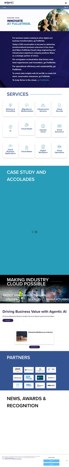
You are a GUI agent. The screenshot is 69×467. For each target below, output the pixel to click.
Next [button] (36, 232)
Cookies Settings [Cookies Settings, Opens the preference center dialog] (51, 457)
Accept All (51, 464)
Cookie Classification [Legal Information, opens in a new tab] (17, 458)
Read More (8, 320)
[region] (34, 461)
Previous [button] (33, 232)
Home (4, 7)
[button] (65, 7)
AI (10, 130)
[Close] (66, 460)
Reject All (51, 460)
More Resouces (34, 347)
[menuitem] (67, 7)
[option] (11, 209)
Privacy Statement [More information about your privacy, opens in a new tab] (9, 458)
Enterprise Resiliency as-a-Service (40, 332)
